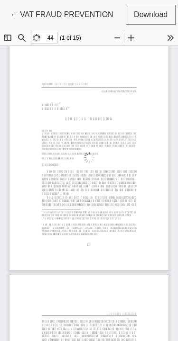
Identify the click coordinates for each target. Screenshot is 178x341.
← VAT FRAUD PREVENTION (61, 13)
